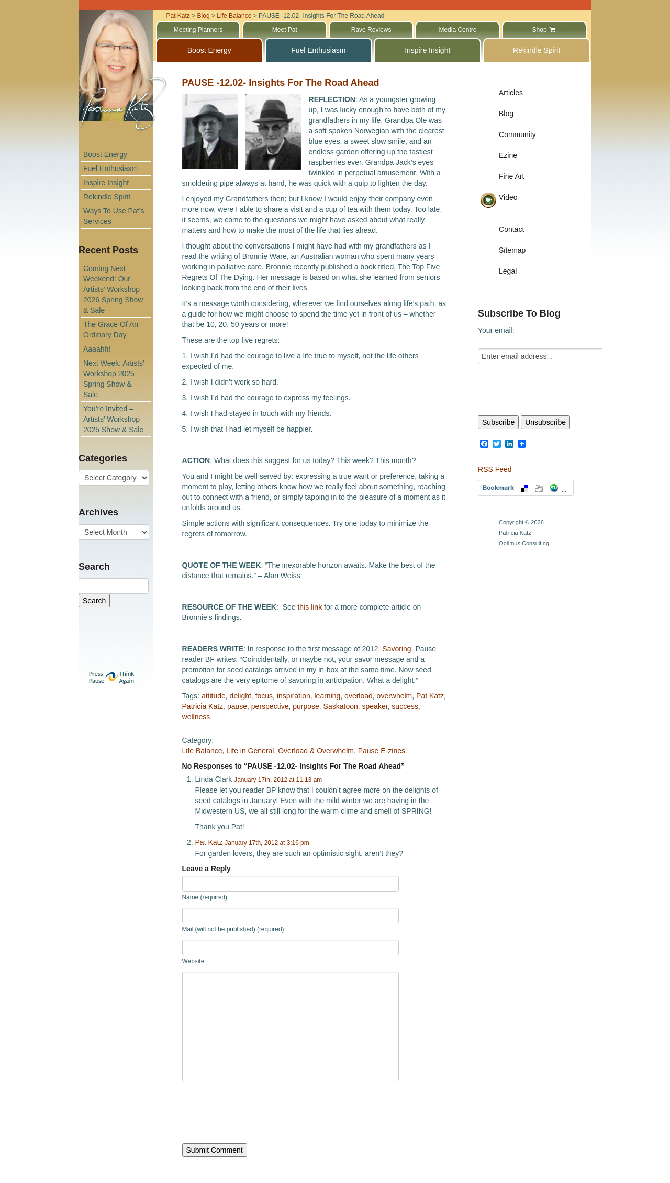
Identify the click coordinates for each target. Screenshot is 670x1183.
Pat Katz (430, 696)
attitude (214, 696)
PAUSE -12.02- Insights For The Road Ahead (280, 82)
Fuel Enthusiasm (110, 168)
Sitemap (512, 250)
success (405, 706)
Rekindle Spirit (106, 197)
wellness (196, 717)
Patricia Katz (203, 706)
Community (517, 134)
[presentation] (261, 1112)
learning (328, 696)
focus (264, 696)
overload (358, 696)
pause (237, 706)
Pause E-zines (381, 751)
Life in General (250, 751)
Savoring (396, 649)
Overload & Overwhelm (316, 751)
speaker (375, 706)
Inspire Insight (106, 182)
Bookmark (526, 488)
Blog (506, 113)
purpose (306, 706)
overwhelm (394, 696)
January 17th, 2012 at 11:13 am (278, 779)
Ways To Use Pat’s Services (113, 216)
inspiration (293, 696)
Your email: (496, 330)
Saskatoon (340, 706)
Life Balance (202, 751)
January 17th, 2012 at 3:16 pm (267, 843)
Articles (511, 92)
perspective (270, 706)
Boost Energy (105, 154)
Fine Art (511, 176)
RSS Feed (495, 469)
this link (309, 607)
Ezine (508, 155)
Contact (511, 229)
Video (508, 197)
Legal (508, 271)
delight (240, 696)
